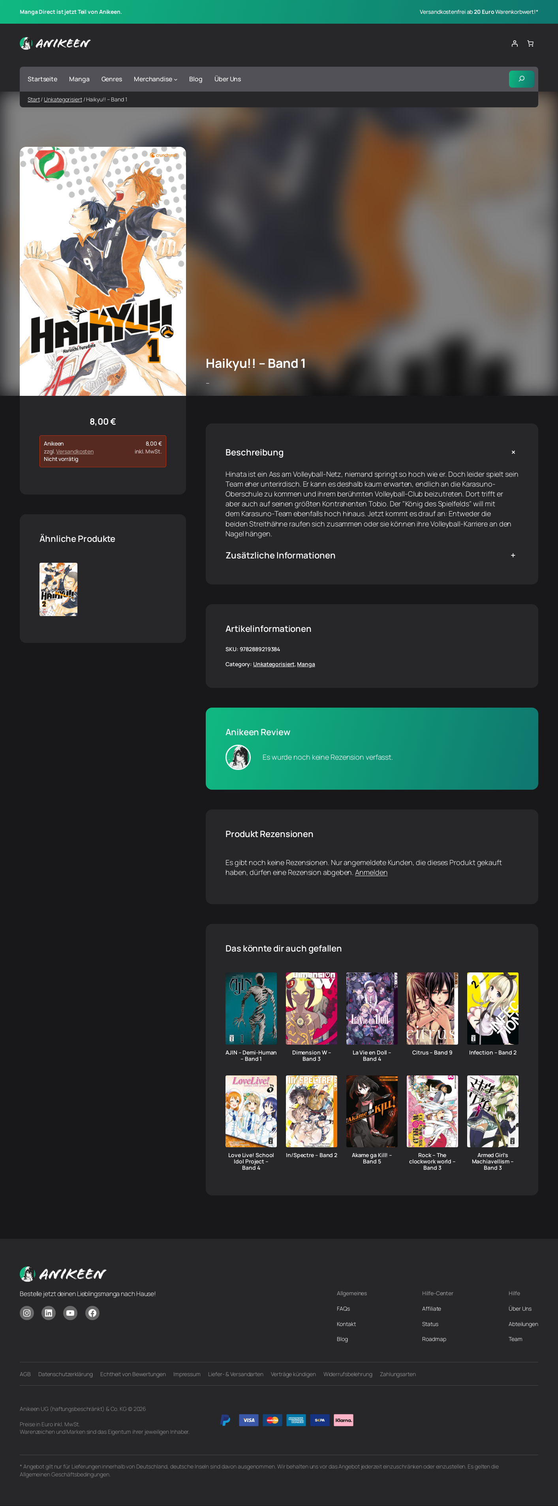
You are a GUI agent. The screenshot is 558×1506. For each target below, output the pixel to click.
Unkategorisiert (63, 99)
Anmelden (371, 872)
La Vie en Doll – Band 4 (372, 1055)
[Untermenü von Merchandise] (176, 79)
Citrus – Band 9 (432, 1052)
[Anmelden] (514, 43)
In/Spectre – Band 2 (311, 1155)
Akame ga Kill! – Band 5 (372, 1158)
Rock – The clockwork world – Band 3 (432, 1161)
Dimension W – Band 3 (311, 1055)
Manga (306, 664)
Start (34, 99)
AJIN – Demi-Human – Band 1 (251, 1055)
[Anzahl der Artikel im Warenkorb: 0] (530, 43)
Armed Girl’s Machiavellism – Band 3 (493, 1161)
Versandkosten (75, 451)
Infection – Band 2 (493, 1052)
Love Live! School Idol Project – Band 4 (251, 1161)
